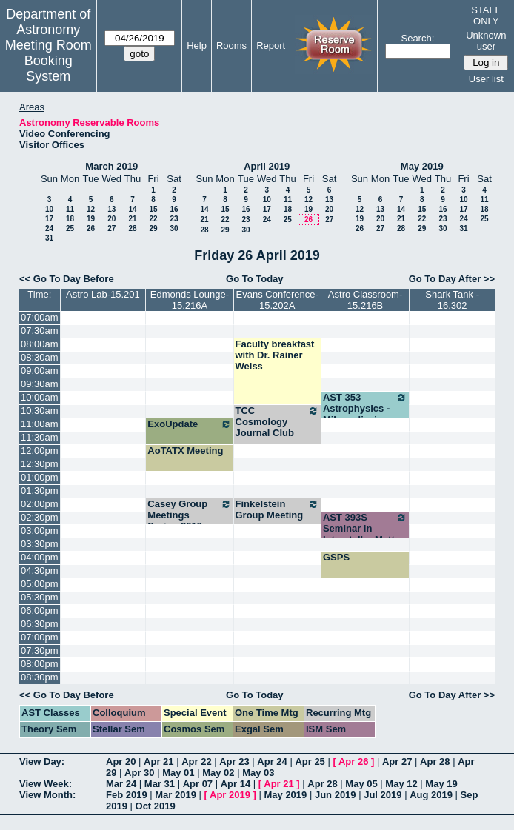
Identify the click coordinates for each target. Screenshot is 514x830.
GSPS (336, 557)
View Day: (41, 761)
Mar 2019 (175, 794)
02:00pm (40, 503)
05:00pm (40, 583)
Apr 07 (198, 783)
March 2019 (111, 166)
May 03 (258, 772)
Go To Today (255, 278)
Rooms (231, 45)
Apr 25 (309, 761)
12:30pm (40, 463)
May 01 (178, 772)
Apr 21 (158, 761)
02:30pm (40, 517)
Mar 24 (121, 783)
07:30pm (40, 650)
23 (174, 219)
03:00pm (40, 530)
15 (153, 209)
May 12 (401, 783)
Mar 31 (159, 783)
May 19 (441, 783)
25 (70, 228)
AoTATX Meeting (185, 450)
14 (132, 209)
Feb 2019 (126, 794)
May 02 (218, 772)
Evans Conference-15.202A (277, 300)
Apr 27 (397, 761)
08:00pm (40, 663)
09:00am (40, 370)
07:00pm (40, 637)
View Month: (47, 794)
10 (49, 209)
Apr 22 (196, 761)
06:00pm (40, 610)
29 (153, 228)
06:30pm (40, 623)
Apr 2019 (230, 794)
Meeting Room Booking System (48, 61)
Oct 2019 (156, 805)
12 (91, 209)
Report (270, 45)
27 (111, 228)
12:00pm (40, 450)
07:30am (40, 330)
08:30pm (40, 677)
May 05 (361, 783)
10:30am (40, 410)
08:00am (40, 343)
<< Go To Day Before (66, 278)
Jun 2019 (335, 794)
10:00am (40, 397)
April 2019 (267, 166)
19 (91, 219)
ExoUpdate (189, 424)
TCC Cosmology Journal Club (277, 421)
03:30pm (40, 543)
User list (486, 78)
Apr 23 (234, 761)
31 (49, 238)
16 (174, 209)
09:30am (40, 383)
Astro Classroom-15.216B (365, 300)
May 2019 (422, 166)
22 (153, 219)
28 (132, 228)
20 (111, 219)
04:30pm (40, 570)
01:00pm (40, 477)
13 (111, 209)
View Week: (45, 783)
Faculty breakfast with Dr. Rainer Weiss (275, 355)
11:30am (40, 437)
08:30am (40, 357)
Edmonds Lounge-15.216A (189, 300)
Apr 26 (353, 761)
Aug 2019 (431, 794)
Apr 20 (121, 761)
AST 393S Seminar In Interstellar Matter (365, 528)
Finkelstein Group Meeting (277, 509)
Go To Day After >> (452, 278)
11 (70, 209)
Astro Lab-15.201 (103, 294)
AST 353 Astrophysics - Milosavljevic (365, 408)
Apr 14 (235, 783)
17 (49, 219)
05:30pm (40, 597)
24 (49, 228)
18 (70, 219)
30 (174, 228)
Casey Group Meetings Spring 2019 (189, 515)
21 (132, 219)
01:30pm (40, 490)
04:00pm (40, 557)
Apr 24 (272, 761)
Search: (417, 38)
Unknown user (486, 41)
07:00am (40, 317)
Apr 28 (435, 761)
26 (91, 228)
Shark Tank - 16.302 (452, 300)
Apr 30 (139, 772)
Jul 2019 (382, 794)
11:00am (40, 423)
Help (197, 45)
